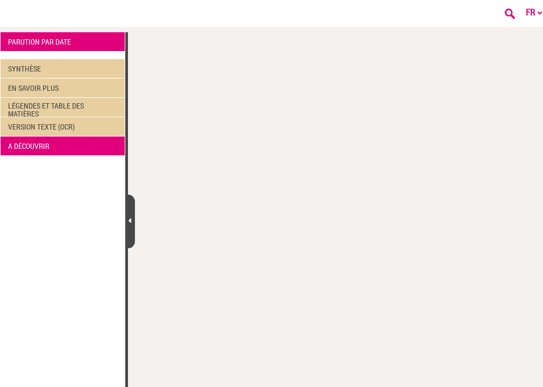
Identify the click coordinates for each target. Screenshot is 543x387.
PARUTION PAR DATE (39, 42)
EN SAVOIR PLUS (33, 88)
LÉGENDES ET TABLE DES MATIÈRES (46, 109)
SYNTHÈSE (24, 68)
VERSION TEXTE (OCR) (41, 126)
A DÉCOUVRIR (28, 146)
